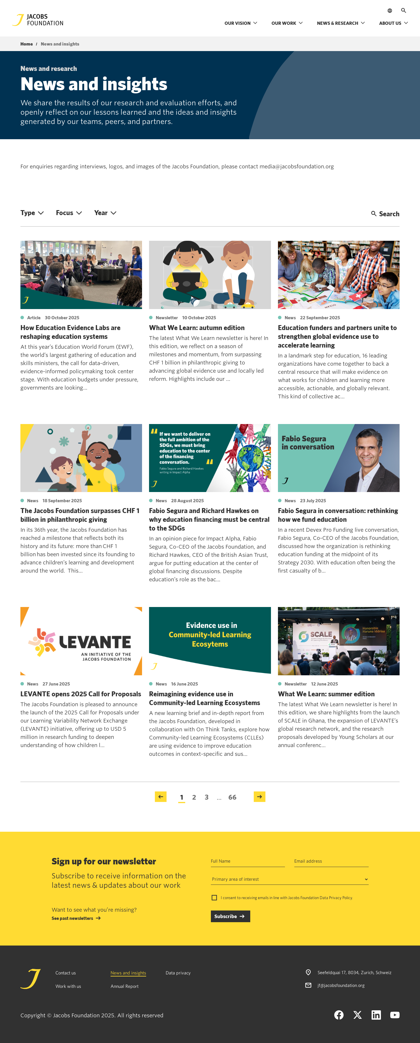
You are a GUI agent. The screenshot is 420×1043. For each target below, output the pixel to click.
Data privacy (178, 972)
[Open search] (403, 10)
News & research (341, 23)
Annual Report (125, 986)
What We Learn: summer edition (326, 694)
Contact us (65, 972)
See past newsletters (72, 918)
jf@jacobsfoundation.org (341, 985)
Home (26, 44)
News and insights (128, 972)
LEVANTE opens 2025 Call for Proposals (80, 694)
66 (232, 797)
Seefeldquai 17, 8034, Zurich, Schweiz (354, 972)
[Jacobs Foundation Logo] (38, 20)
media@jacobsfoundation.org (297, 166)
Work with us (68, 986)
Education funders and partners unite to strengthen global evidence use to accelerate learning (337, 336)
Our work (287, 23)
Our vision (241, 23)
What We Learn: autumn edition (197, 327)
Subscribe (225, 916)
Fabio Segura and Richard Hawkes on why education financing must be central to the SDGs (209, 519)
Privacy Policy (340, 897)
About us (393, 23)
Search (385, 214)
